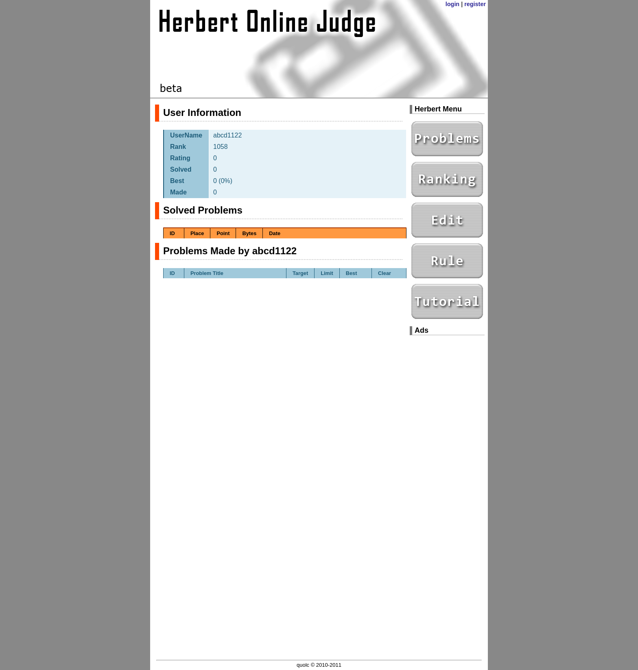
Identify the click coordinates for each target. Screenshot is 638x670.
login (452, 4)
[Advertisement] (447, 464)
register (475, 4)
